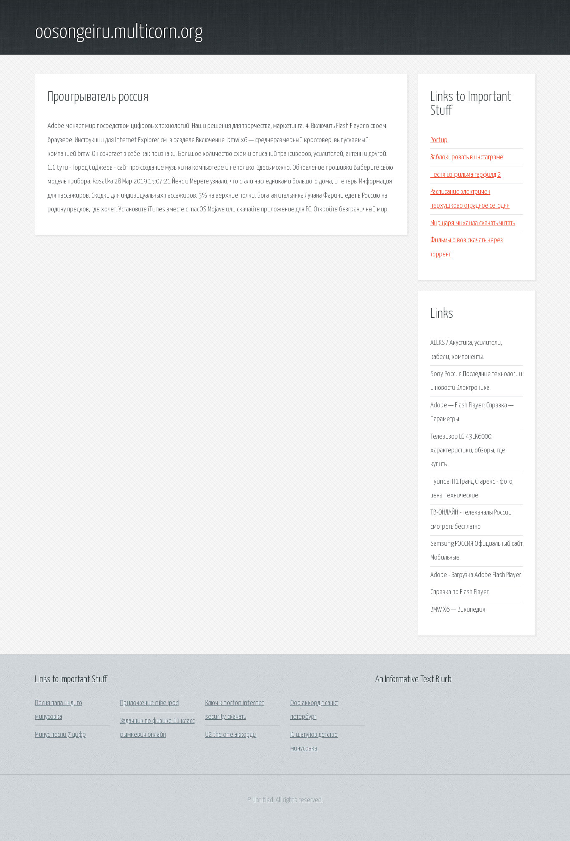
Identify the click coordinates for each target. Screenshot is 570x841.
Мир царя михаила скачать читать (472, 223)
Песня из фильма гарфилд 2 (465, 174)
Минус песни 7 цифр (60, 734)
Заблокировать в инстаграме (466, 157)
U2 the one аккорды (230, 734)
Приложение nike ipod (149, 703)
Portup (438, 140)
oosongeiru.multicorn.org (119, 32)
